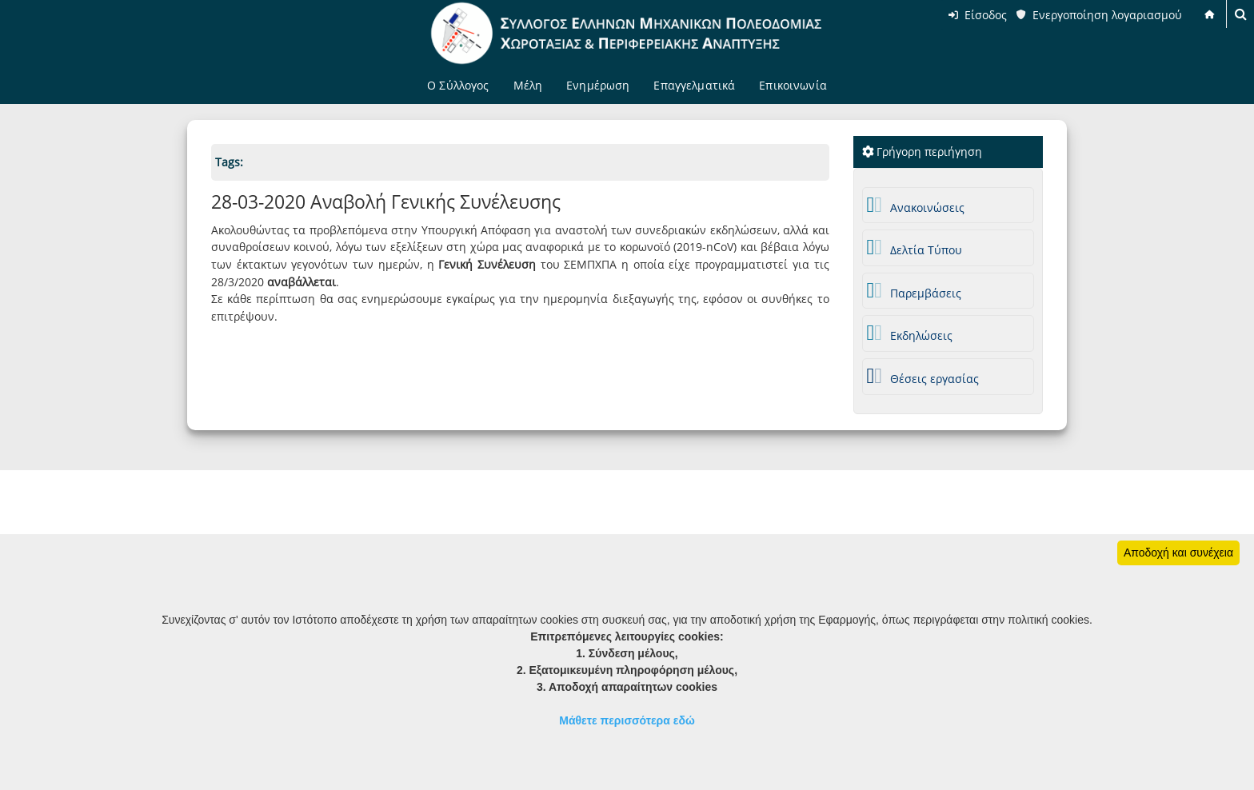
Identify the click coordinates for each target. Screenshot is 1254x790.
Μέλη (528, 85)
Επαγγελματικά (694, 85)
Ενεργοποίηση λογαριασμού (1107, 14)
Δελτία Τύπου (915, 247)
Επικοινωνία (793, 85)
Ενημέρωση (597, 85)
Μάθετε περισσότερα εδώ (627, 720)
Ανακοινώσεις (916, 205)
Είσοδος (985, 14)
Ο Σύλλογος (458, 85)
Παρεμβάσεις (914, 290)
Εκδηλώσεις (910, 333)
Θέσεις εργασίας (923, 376)
